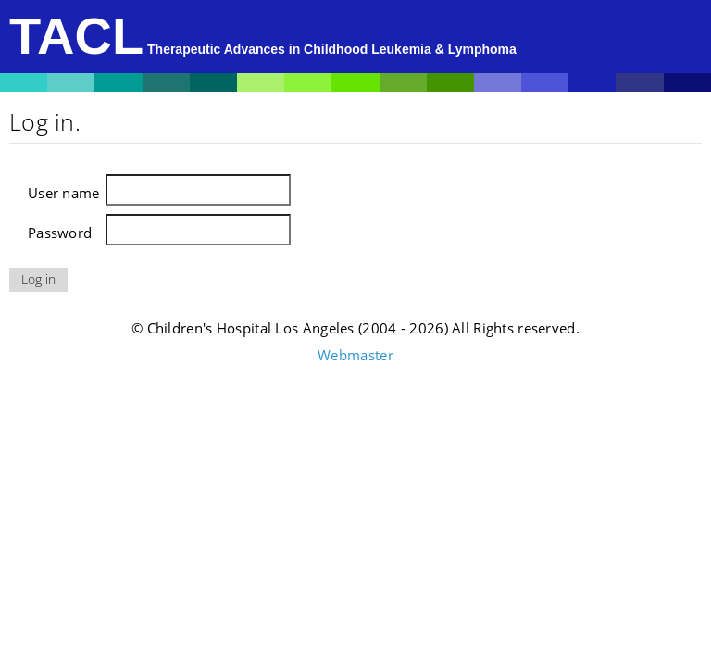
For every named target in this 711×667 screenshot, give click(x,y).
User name (64, 192)
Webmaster (355, 355)
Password (60, 232)
